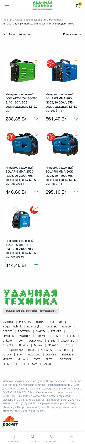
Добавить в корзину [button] (36, 119)
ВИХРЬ (50, 359)
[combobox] (72, 35)
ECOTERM (24, 331)
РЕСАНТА (25, 322)
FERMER (56, 331)
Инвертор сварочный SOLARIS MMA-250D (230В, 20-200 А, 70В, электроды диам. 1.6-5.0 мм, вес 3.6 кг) (21, 175)
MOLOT (7, 359)
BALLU (47, 364)
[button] (36, 61)
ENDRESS (68, 354)
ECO (73, 336)
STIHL (52, 340)
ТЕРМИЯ (8, 364)
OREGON (66, 359)
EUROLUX (56, 322)
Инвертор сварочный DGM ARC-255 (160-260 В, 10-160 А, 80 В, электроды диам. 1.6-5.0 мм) (21, 102)
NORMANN (57, 336)
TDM (20, 340)
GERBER (7, 331)
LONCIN (51, 354)
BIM (20, 354)
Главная (7, 20)
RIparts (41, 336)
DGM (34, 364)
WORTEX (25, 336)
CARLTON (63, 350)
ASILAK (7, 354)
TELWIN (24, 345)
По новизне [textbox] (70, 34)
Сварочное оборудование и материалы (39, 20)
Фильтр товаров (16, 34)
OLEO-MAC (36, 340)
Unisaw (7, 340)
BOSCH (67, 326)
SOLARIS (47, 350)
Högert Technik (12, 326)
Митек (38, 345)
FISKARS (53, 345)
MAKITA (41, 331)
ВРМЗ (32, 350)
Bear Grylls (34, 326)
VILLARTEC (68, 340)
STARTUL (8, 322)
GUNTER (8, 345)
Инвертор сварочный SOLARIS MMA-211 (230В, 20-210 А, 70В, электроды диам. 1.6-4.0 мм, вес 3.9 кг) (21, 249)
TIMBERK (8, 336)
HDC (67, 345)
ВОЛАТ (41, 322)
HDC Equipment (12, 350)
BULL (22, 364)
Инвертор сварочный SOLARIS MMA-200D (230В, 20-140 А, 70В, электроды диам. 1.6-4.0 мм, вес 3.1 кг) (62, 175)
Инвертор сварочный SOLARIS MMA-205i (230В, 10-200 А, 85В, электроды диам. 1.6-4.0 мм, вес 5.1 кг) (62, 102)
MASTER (51, 326)
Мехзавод (34, 354)
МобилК (23, 359)
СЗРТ (37, 359)
